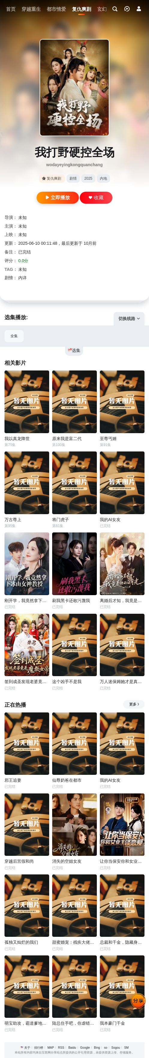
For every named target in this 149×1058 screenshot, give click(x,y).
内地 (103, 178)
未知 (22, 217)
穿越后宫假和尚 (19, 861)
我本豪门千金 (112, 1023)
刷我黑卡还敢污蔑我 (71, 600)
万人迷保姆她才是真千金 (122, 681)
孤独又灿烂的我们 (21, 942)
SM (126, 1047)
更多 (134, 704)
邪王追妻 (12, 780)
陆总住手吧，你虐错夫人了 (74, 1023)
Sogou (115, 1047)
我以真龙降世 (17, 438)
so (105, 1047)
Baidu (72, 1047)
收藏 (96, 197)
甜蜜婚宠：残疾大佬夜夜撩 (74, 942)
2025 (88, 178)
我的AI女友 (110, 519)
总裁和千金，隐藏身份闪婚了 (122, 942)
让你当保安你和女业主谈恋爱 (122, 861)
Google (85, 1047)
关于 (27, 1047)
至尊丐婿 (108, 438)
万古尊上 (12, 519)
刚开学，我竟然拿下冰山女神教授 (26, 600)
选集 (74, 350)
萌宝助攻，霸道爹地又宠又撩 (26, 1023)
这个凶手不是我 (67, 681)
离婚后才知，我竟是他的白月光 (122, 600)
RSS (61, 1047)
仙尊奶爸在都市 (67, 780)
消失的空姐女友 (67, 861)
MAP (50, 1047)
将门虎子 (60, 519)
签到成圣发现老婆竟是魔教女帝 (26, 681)
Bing (97, 1047)
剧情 (73, 178)
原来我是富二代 (67, 438)
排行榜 (38, 1047)
